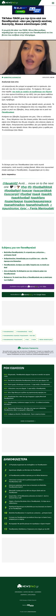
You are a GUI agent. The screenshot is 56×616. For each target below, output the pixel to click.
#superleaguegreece (38, 201)
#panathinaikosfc (37, 204)
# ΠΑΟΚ (33, 339)
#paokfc (46, 194)
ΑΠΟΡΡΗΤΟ (23, 594)
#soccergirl (11, 194)
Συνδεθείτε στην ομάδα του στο (28, 286)
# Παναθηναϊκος (8, 331)
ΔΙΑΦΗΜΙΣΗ (38, 592)
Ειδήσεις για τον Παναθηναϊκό (19, 247)
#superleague (13, 201)
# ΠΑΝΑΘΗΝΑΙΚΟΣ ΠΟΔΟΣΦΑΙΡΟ (12, 339)
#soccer (27, 190)
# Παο (27, 339)
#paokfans (38, 197)
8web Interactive (32, 611)
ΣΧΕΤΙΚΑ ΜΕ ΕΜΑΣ (29, 592)
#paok (36, 194)
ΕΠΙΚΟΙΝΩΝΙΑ (18, 592)
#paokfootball (20, 197)
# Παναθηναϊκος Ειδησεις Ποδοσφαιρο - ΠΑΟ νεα (18, 335)
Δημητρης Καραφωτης (12, 77)
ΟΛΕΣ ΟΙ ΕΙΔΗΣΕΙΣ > (28, 421)
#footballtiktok (42, 187)
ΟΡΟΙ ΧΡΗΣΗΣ (31, 594)
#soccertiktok (42, 190)
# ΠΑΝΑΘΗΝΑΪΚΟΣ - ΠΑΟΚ (24, 331)
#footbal (25, 194)
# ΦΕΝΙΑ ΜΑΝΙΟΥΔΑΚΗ (45, 339)
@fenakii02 (10, 183)
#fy (30, 187)
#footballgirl (12, 190)
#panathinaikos (14, 204)
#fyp (24, 187)
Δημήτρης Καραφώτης (29, 348)
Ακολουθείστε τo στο (28, 294)
